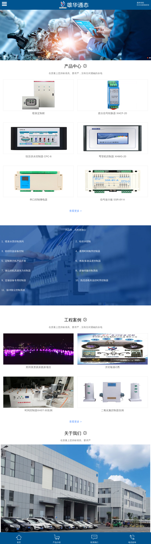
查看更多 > (75, 210)
